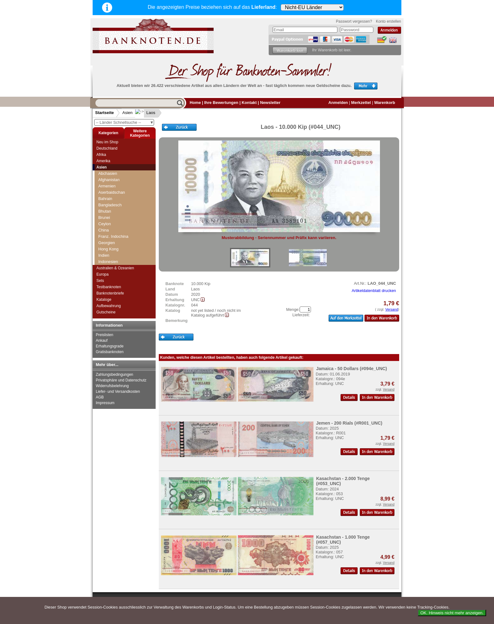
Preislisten (104, 335)
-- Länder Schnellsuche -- (125, 122)
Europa (102, 274)
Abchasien (107, 173)
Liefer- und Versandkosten (118, 391)
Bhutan (104, 211)
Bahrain (105, 198)
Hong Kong (108, 249)
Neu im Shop (107, 142)
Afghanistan (109, 179)
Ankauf (101, 340)
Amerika (103, 161)
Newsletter (270, 102)
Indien (103, 255)
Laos (145, 112)
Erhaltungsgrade (109, 346)
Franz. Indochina (113, 236)
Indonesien (108, 261)
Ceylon (104, 223)
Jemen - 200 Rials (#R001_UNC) (349, 423)
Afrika (101, 154)
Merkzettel (361, 102)
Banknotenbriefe (110, 293)
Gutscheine (106, 312)
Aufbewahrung (108, 306)
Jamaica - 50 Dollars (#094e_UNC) (351, 368)
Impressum (105, 403)
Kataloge (103, 299)
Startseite (104, 112)
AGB (100, 397)
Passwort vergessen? (354, 21)
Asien (127, 112)
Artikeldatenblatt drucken (374, 290)
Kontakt (249, 102)
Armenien (107, 186)
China (103, 230)
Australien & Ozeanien (115, 268)
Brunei (104, 217)
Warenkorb (384, 102)
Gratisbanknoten (109, 352)
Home (195, 102)
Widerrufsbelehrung (112, 386)
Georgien (106, 242)
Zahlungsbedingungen (114, 374)
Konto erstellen (388, 21)
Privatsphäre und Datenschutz (121, 380)
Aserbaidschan (111, 192)
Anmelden (338, 102)
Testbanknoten (108, 287)
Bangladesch (110, 205)
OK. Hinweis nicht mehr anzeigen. (452, 612)
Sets (100, 280)
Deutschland (107, 148)
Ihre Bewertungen (221, 102)
